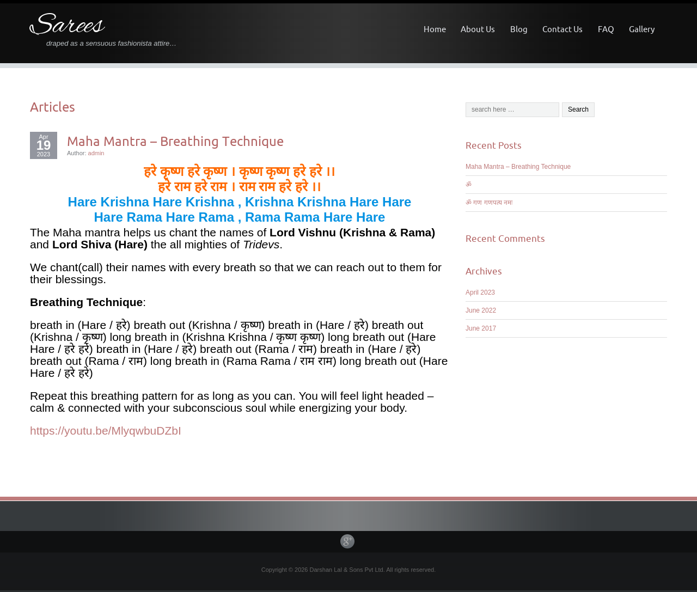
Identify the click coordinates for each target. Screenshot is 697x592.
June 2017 (481, 328)
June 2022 (481, 310)
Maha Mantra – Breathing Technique (175, 141)
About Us (478, 29)
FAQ (606, 29)
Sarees (66, 26)
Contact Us (562, 29)
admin (96, 153)
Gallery (642, 29)
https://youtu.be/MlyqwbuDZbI (105, 430)
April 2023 (480, 292)
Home (435, 29)
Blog (519, 29)
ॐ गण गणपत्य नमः (489, 202)
